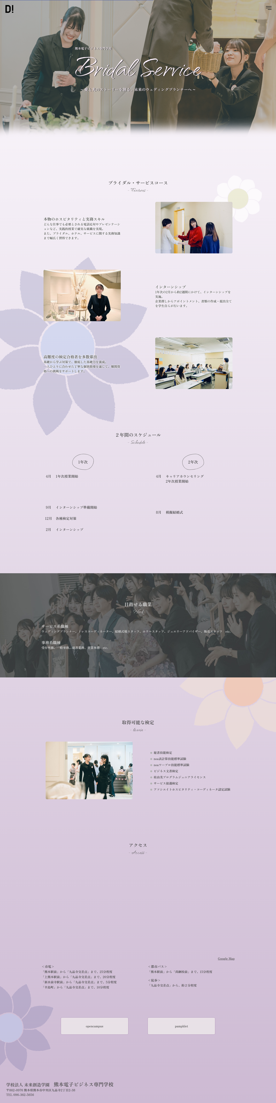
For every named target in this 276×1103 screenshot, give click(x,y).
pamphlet (181, 1026)
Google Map (226, 958)
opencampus (94, 1026)
